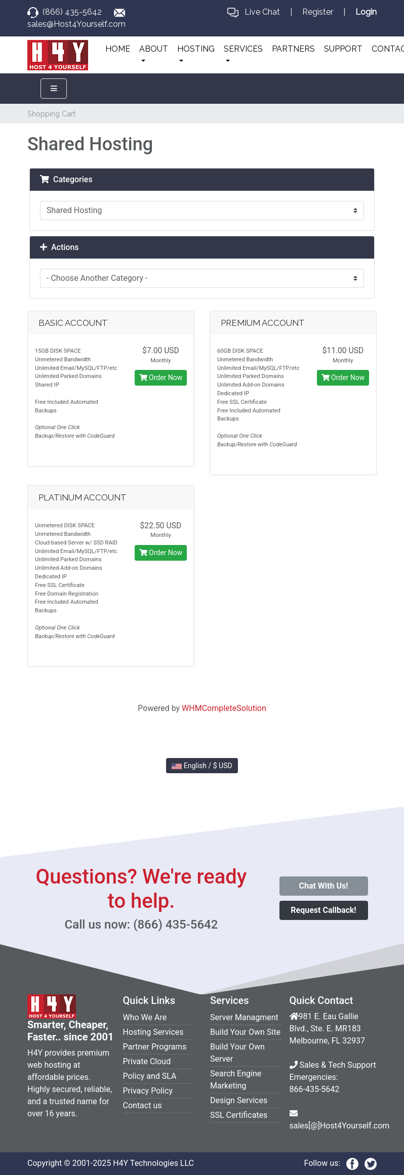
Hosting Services (153, 1032)
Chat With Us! (323, 886)
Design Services (238, 1100)
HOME (117, 49)
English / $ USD (202, 766)
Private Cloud (147, 1061)
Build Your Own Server (237, 1053)
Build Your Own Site (245, 1032)
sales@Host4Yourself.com (76, 24)
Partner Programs (155, 1047)
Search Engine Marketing (235, 1079)
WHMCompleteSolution (224, 708)
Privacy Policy (148, 1091)
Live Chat (262, 12)
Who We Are (145, 1017)
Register (317, 12)
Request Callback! (323, 910)
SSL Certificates (238, 1115)
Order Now (161, 377)
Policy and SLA (150, 1076)
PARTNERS (293, 49)
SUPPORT (343, 49)
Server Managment (244, 1017)
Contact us (142, 1105)
